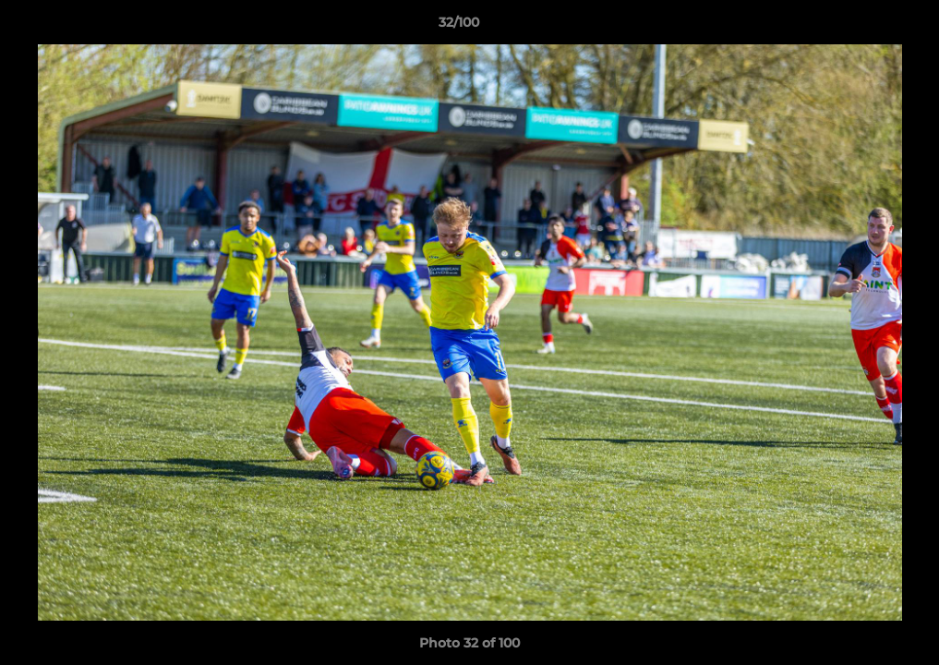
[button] (861, 26)
